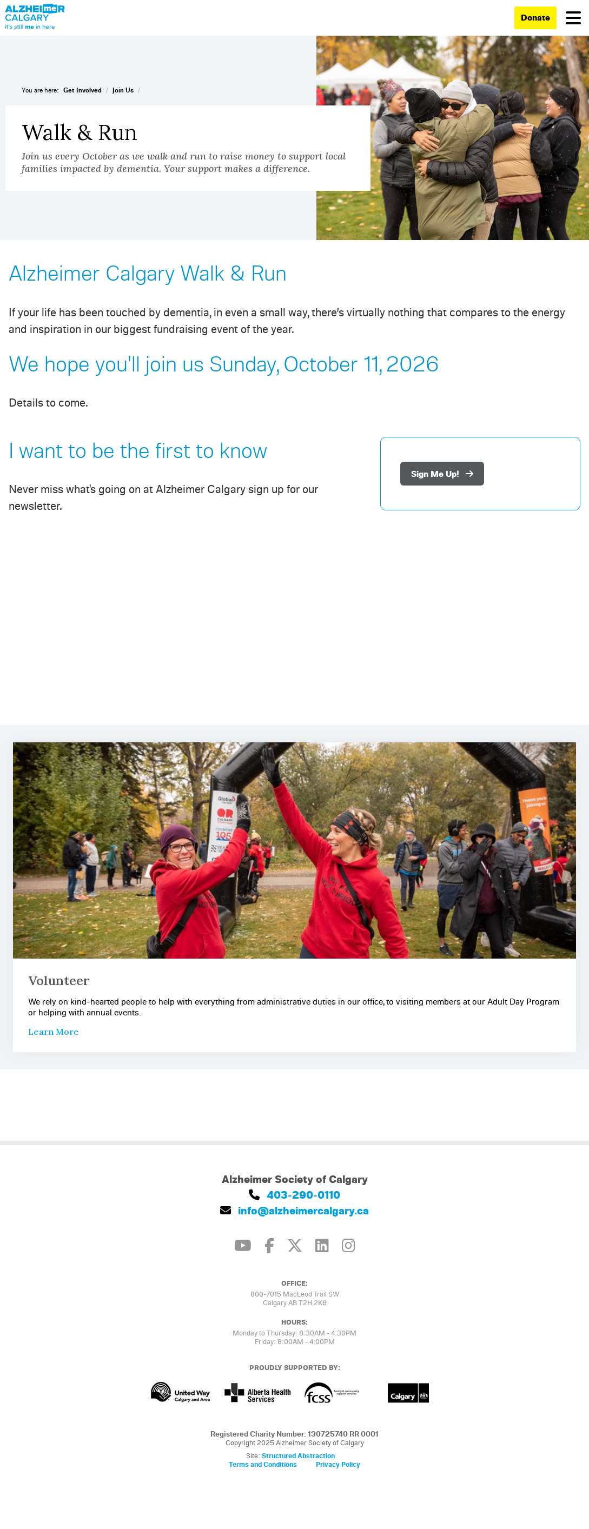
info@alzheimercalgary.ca (294, 1210)
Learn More (53, 1031)
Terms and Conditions (263, 1464)
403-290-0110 (294, 1194)
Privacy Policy (338, 1464)
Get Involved (82, 90)
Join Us (123, 90)
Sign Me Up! (442, 473)
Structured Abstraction (298, 1455)
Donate (535, 17)
